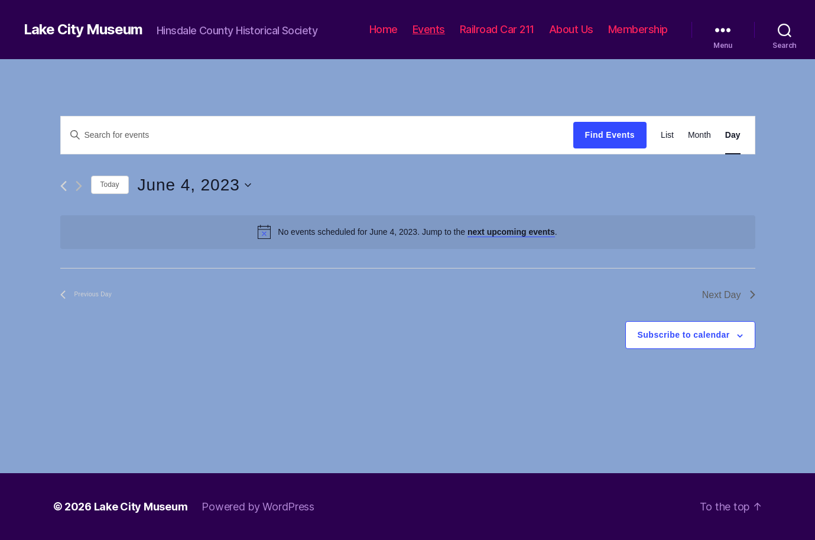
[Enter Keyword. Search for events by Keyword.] (317, 134)
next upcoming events (511, 232)
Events (429, 29)
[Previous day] (63, 186)
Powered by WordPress (258, 506)
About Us (571, 29)
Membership (638, 29)
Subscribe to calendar (684, 334)
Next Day (728, 295)
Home (383, 29)
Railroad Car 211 (497, 29)
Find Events (610, 135)
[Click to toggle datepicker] (194, 185)
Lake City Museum (83, 29)
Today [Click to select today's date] (109, 184)
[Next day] (79, 186)
